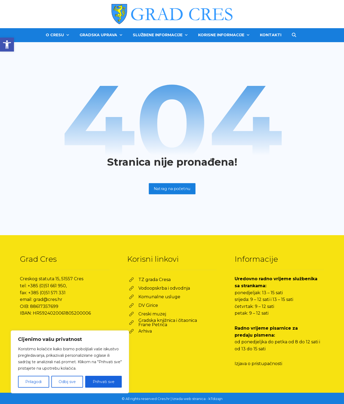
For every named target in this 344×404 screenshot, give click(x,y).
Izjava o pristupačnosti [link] (258, 363)
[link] (7, 45)
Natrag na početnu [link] (172, 188)
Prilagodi (33, 381)
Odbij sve (67, 381)
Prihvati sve (103, 381)
